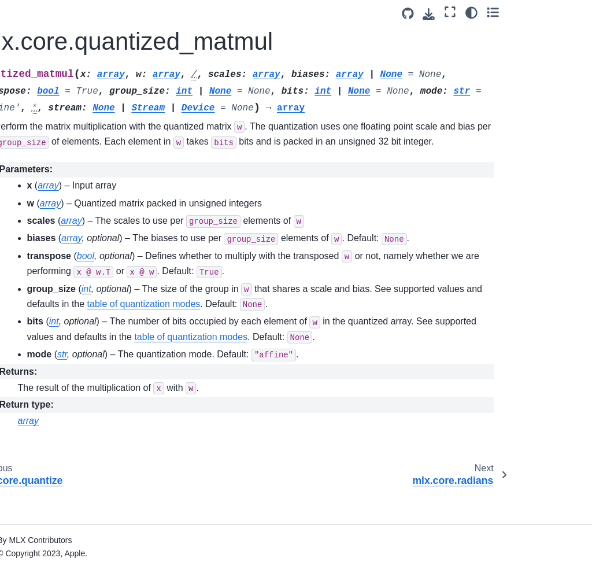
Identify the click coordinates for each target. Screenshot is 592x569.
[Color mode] (550, 12)
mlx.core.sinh (48, 503)
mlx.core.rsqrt (49, 310)
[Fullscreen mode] (530, 12)
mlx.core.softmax (55, 558)
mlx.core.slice (49, 521)
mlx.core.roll (46, 273)
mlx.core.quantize (57, 94)
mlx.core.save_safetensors (66, 422)
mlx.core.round (51, 292)
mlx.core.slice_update (64, 540)
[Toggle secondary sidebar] (572, 12)
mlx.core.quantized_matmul (64, 119)
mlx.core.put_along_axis (67, 69)
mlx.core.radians (55, 145)
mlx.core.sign (48, 466)
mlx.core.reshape (56, 237)
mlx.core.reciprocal (59, 181)
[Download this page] (508, 14)
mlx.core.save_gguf (60, 397)
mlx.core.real (48, 163)
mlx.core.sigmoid (55, 448)
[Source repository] (487, 13)
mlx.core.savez (52, 347)
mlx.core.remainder (59, 200)
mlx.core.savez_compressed (66, 372)
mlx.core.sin (46, 484)
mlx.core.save (50, 328)
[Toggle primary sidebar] (138, 13)
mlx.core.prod (49, 44)
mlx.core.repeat (53, 218)
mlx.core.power (52, 25)
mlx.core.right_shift (59, 255)
